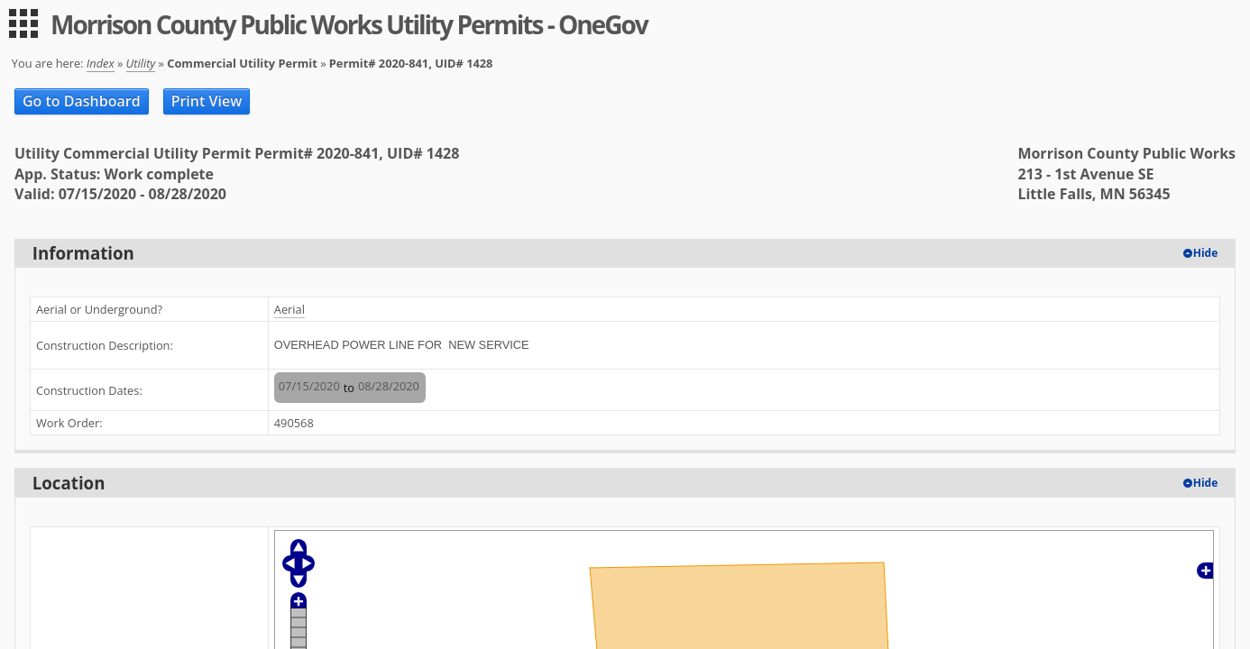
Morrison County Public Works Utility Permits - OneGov (349, 24)
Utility (141, 63)
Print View (207, 101)
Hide (1205, 253)
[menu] (23, 23)
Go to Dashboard (82, 101)
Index (101, 63)
